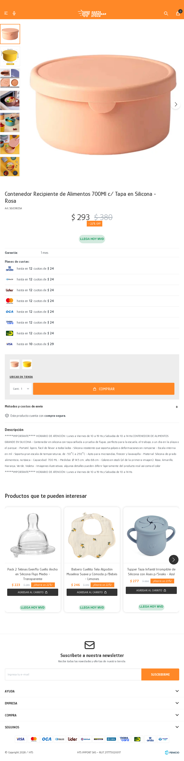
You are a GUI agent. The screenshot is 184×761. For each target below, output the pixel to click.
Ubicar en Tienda (21, 378)
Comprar (107, 391)
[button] (166, 15)
